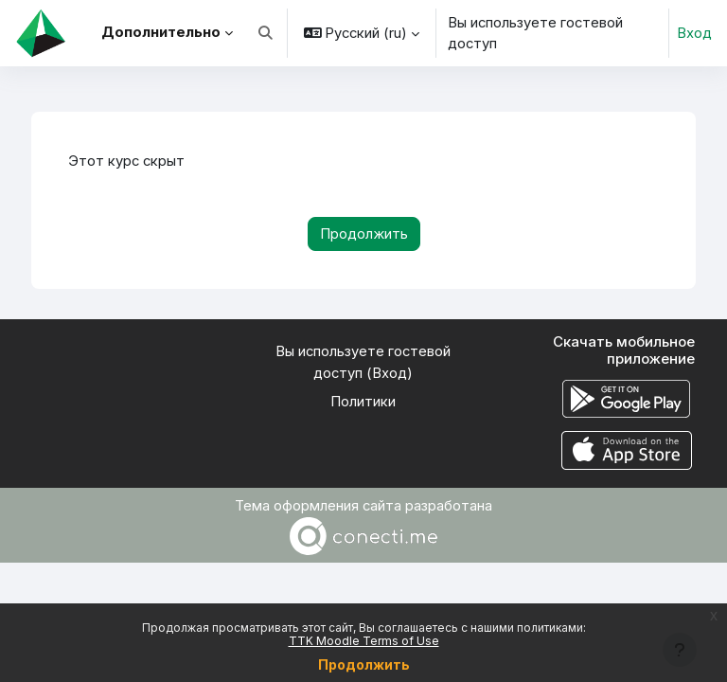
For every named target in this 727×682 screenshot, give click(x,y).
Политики (363, 401)
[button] (265, 33)
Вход (694, 33)
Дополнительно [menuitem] (161, 32)
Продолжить (364, 664)
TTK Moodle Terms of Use (364, 641)
